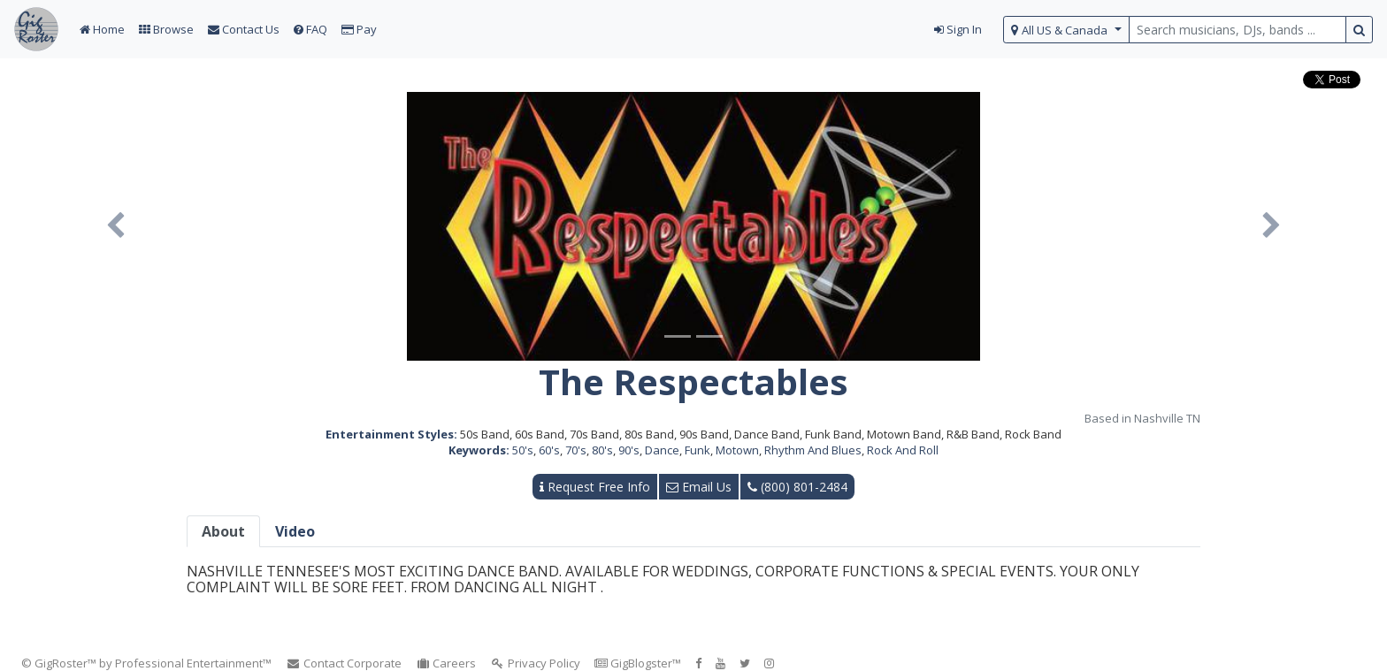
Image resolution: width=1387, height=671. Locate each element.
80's (602, 450)
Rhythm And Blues (813, 450)
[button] (115, 226)
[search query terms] (1237, 29)
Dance (662, 450)
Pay (359, 29)
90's (629, 450)
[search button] (1359, 29)
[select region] (1066, 29)
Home (102, 29)
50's (522, 450)
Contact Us (244, 29)
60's (549, 450)
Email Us (699, 486)
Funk (697, 450)
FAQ (310, 29)
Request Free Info (595, 486)
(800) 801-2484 (797, 486)
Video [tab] (295, 531)
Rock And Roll (903, 450)
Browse (166, 29)
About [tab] (223, 531)
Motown (737, 450)
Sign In (958, 29)
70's (575, 450)
